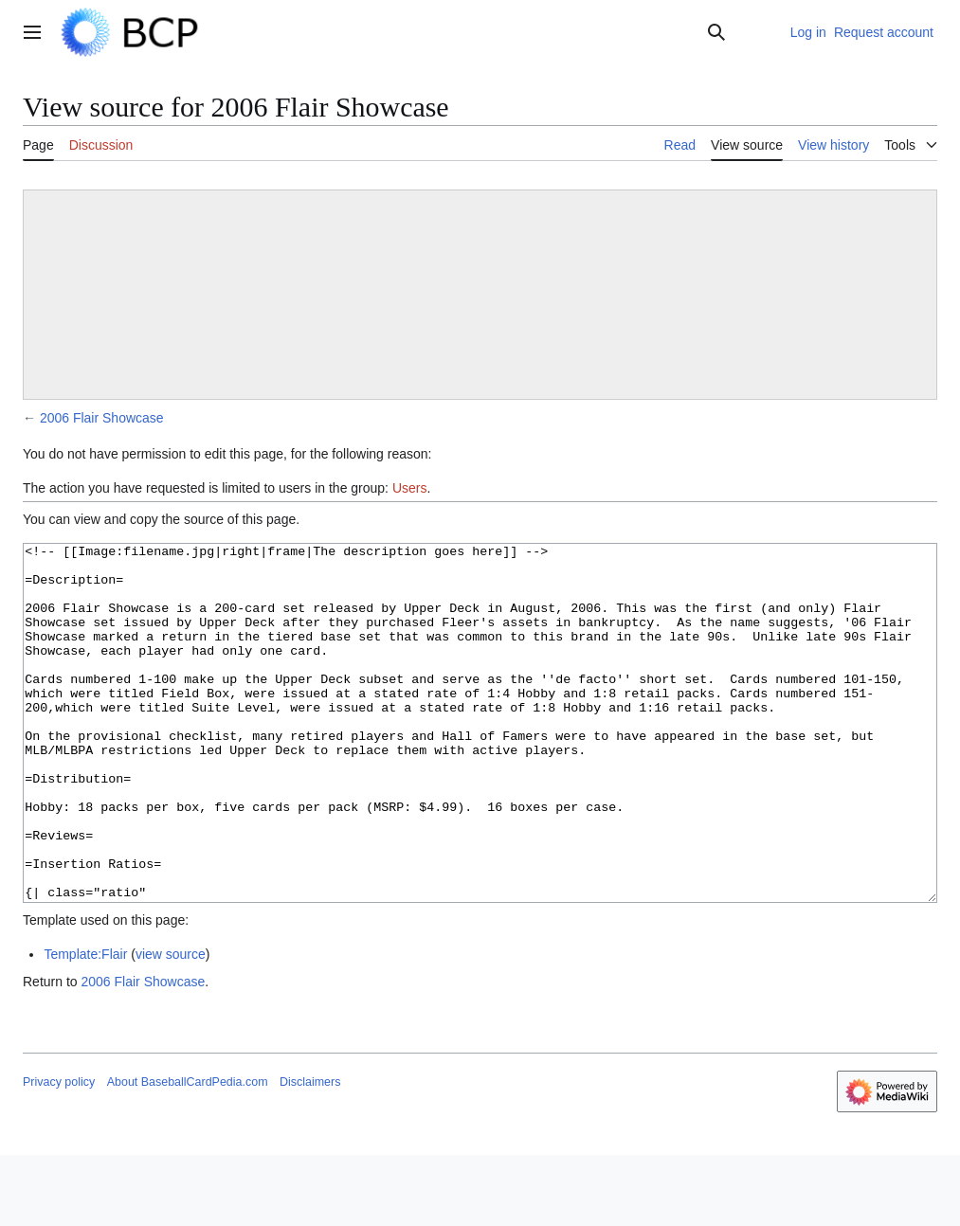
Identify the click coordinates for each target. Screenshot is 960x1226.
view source (171, 1025)
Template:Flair (85, 1025)
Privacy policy (59, 1153)
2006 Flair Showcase (102, 417)
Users (409, 488)
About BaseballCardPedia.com (187, 1153)
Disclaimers (310, 1153)
